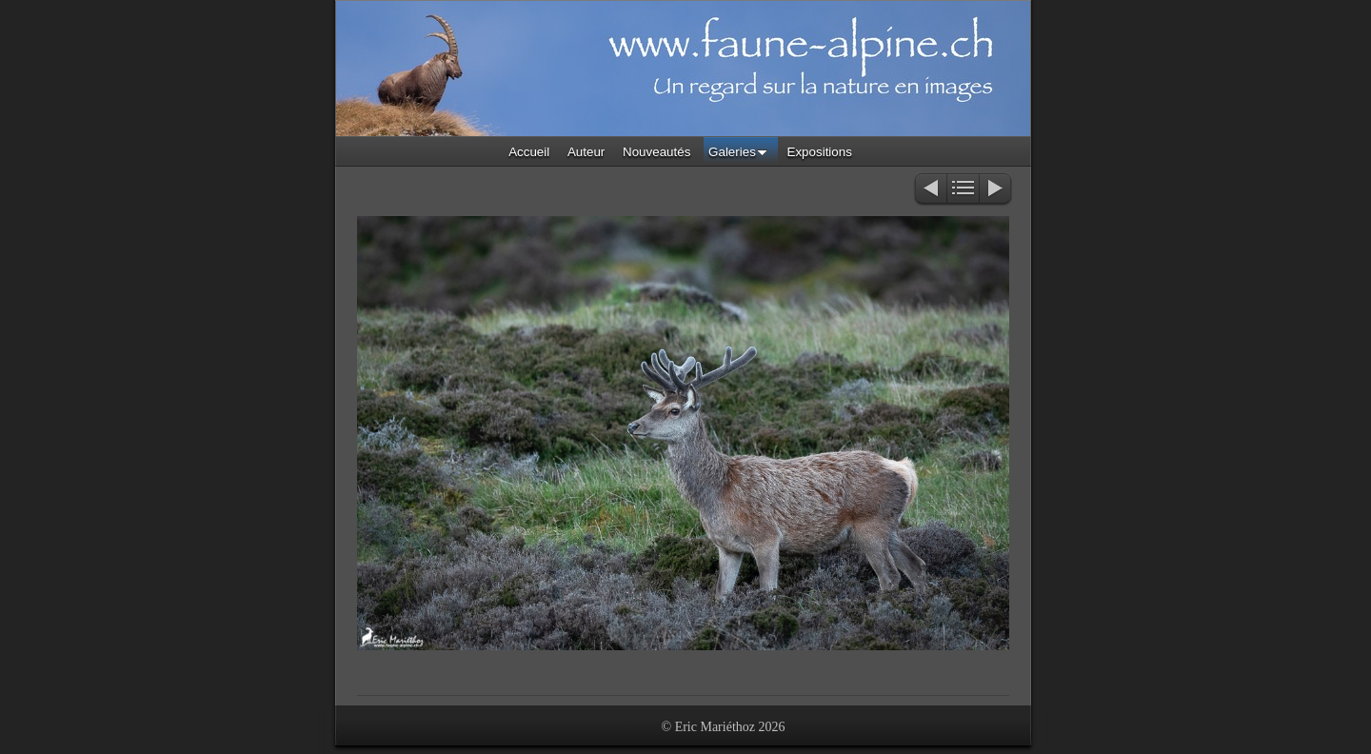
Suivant (996, 190)
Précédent (929, 190)
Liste (963, 190)
